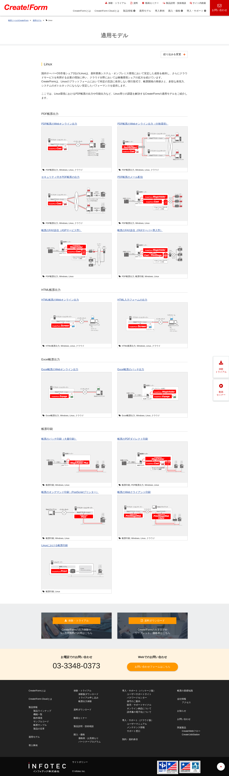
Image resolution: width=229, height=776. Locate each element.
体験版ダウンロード (88, 694)
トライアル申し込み (88, 697)
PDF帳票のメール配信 (130, 177)
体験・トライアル (115, 3)
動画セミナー (150, 3)
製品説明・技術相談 (174, 3)
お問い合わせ (184, 719)
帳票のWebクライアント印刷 (134, 492)
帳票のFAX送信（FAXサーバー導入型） (140, 230)
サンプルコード (41, 721)
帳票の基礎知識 (185, 690)
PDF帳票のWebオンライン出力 (59, 123)
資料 (134, 3)
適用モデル (37, 20)
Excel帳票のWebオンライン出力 (59, 369)
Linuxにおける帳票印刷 (54, 545)
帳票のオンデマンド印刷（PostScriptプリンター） (70, 492)
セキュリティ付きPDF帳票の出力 (60, 177)
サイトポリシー (80, 762)
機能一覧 (37, 714)
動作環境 (37, 718)
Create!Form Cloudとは (40, 699)
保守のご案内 (133, 701)
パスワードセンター (137, 697)
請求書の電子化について (139, 712)
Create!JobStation (191, 734)
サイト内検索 (198, 3)
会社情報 (181, 699)
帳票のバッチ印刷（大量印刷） (59, 439)
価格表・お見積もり (88, 738)
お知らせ (181, 711)
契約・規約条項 (130, 739)
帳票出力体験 (85, 701)
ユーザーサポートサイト (139, 694)
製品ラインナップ (42, 711)
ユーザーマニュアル (137, 724)
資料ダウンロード (82, 709)
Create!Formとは (37, 690)
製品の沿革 (39, 728)
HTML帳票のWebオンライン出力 (60, 299)
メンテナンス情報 (136, 727)
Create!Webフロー (191, 731)
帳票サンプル (40, 725)
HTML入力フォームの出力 (132, 299)
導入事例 (33, 745)
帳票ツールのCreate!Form (18, 20)
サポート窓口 (133, 731)
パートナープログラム (89, 741)
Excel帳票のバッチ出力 (130, 369)
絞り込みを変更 (172, 54)
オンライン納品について (139, 708)
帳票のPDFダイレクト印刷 (132, 439)
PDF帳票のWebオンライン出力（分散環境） (142, 123)
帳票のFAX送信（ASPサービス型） (61, 230)
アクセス (186, 702)
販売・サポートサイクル (139, 705)
